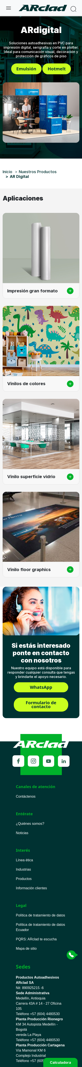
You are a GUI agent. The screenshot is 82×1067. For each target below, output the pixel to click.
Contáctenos (26, 796)
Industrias (23, 869)
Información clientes (31, 888)
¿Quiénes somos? (30, 823)
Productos (24, 879)
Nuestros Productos (38, 171)
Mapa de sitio (26, 948)
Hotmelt (57, 69)
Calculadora (60, 1062)
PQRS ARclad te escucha (36, 939)
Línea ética (24, 860)
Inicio (7, 171)
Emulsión (26, 69)
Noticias (22, 833)
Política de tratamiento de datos (40, 915)
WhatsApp (41, 687)
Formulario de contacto (41, 704)
